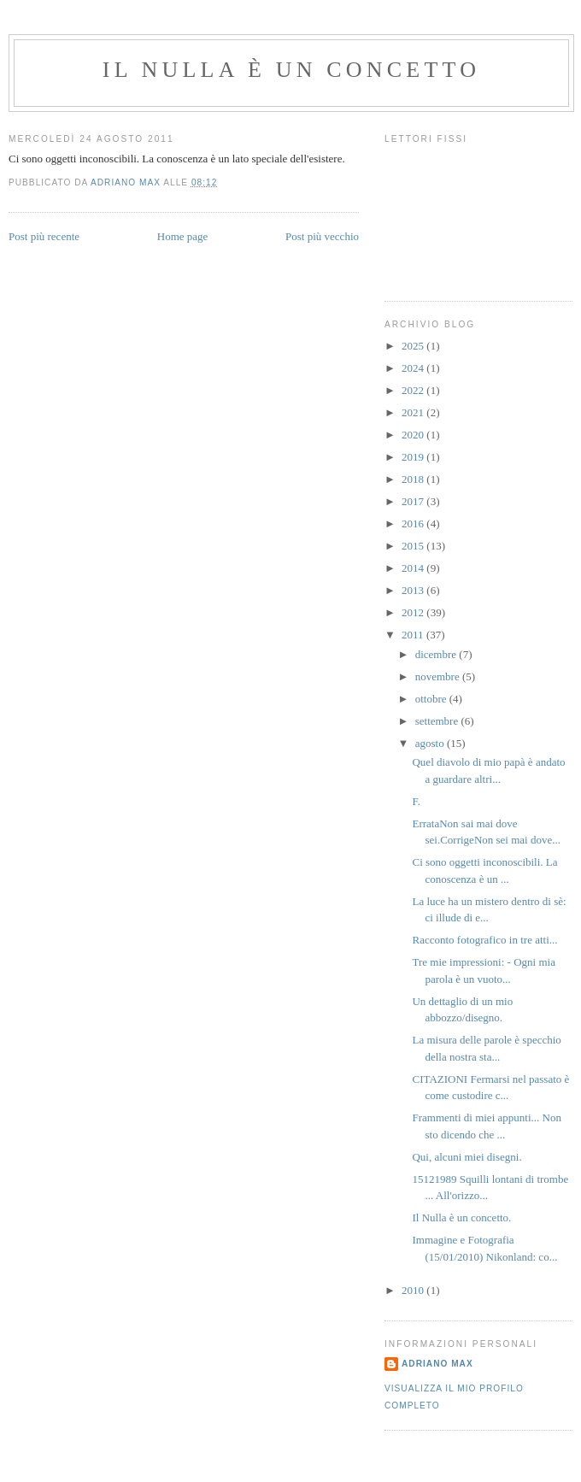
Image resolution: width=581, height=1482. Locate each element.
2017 (414, 501)
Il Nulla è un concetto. (461, 1217)
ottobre (432, 698)
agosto (431, 743)
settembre (438, 721)
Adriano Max (437, 1363)
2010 (414, 1290)
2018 (414, 479)
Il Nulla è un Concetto (291, 69)
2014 (414, 568)
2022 (414, 390)
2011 (414, 634)
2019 (414, 456)
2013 (414, 590)
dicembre (437, 654)
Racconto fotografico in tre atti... (484, 939)
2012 (414, 612)
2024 (414, 368)
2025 (414, 345)
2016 (414, 523)
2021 (414, 412)
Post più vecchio (322, 236)
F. (416, 801)
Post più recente (44, 236)
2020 (414, 434)
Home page (182, 236)
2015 (414, 545)
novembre (438, 676)
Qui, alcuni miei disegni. (466, 1156)
